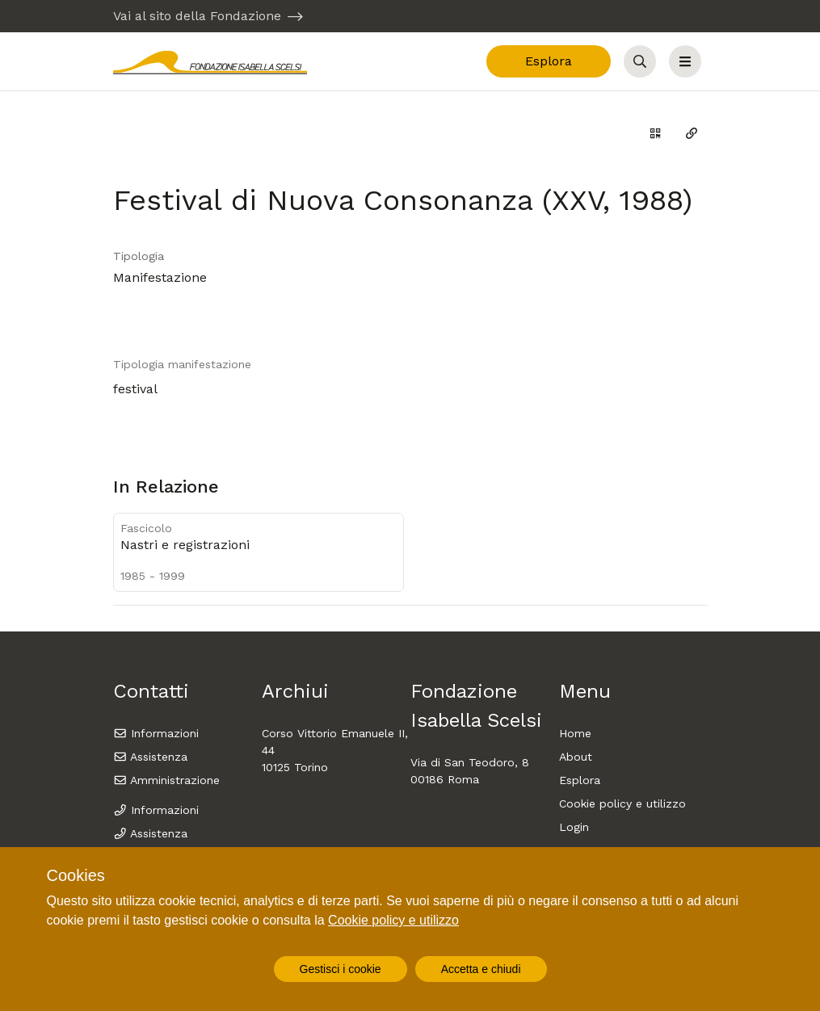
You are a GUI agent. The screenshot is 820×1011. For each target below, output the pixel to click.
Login (574, 826)
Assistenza (150, 756)
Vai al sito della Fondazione (197, 15)
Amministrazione (167, 780)
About (575, 756)
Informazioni (156, 733)
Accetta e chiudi (481, 969)
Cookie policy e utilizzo (622, 803)
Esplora (548, 61)
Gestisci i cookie (340, 969)
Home (575, 733)
